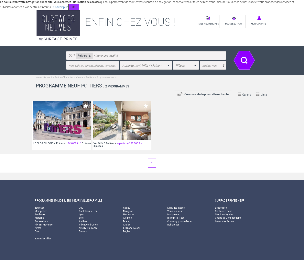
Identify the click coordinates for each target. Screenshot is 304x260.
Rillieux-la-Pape (175, 217)
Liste (261, 94)
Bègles (126, 231)
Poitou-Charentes (64, 77)
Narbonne (128, 214)
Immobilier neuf (44, 77)
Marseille (39, 217)
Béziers (83, 231)
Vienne (79, 77)
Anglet (126, 224)
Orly (81, 207)
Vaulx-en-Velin (175, 211)
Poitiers (90, 77)
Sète (81, 217)
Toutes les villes (43, 238)
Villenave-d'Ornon (88, 224)
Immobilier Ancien (224, 221)
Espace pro (221, 207)
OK (74, 7)
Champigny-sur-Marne (179, 221)
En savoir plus (59, 7)
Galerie (244, 94)
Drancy (127, 221)
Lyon (81, 214)
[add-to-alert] (203, 93)
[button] (208, 20)
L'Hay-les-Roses (176, 207)
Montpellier (41, 211)
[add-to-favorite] (85, 106)
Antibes (83, 221)
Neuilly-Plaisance (88, 228)
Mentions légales (224, 214)
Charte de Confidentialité (228, 217)
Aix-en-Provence (43, 224)
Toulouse (39, 207)
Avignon (127, 217)
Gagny (126, 207)
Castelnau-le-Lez (88, 211)
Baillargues (173, 224)
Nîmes (38, 228)
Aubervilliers (41, 221)
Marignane (173, 214)
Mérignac (128, 211)
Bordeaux (40, 214)
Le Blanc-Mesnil (131, 228)
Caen (37, 231)
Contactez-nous (223, 211)
